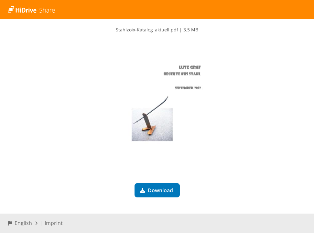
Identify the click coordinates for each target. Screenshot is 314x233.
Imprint (54, 223)
